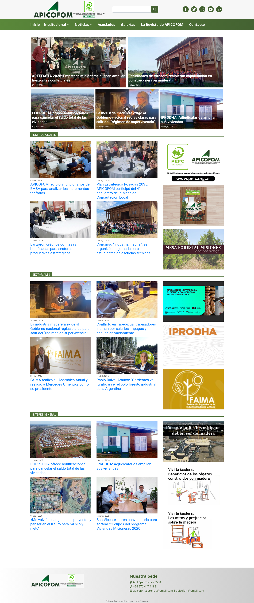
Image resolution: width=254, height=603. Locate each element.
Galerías (128, 24)
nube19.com (141, 601)
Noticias (82, 24)
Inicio (35, 24)
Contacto (197, 24)
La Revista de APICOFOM (162, 24)
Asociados (106, 24)
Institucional (55, 24)
